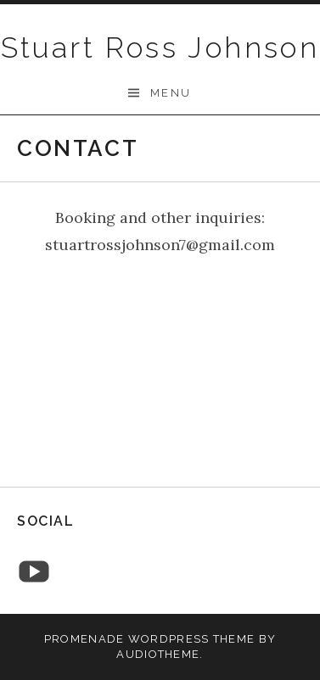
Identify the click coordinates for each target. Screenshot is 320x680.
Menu (171, 92)
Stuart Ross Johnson (160, 47)
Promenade (84, 639)
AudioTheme (157, 654)
